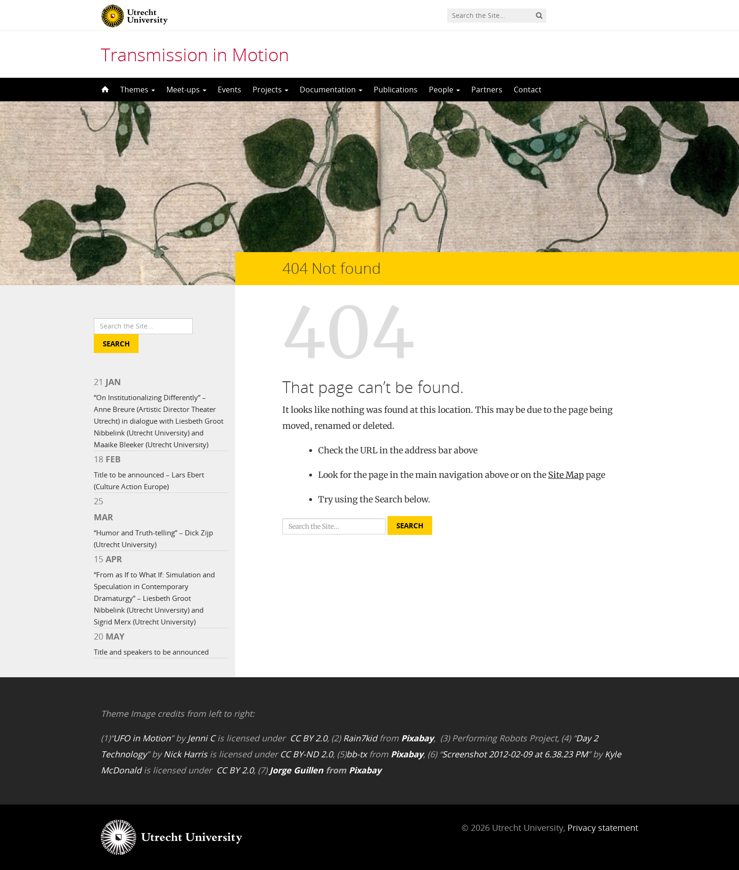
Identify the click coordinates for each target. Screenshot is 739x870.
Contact (528, 89)
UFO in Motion (142, 738)
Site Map (566, 474)
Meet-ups (186, 89)
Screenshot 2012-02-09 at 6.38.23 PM (515, 754)
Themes (137, 89)
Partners (486, 89)
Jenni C (201, 738)
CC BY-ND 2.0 (306, 754)
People (444, 89)
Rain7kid (360, 738)
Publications (396, 89)
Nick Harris (185, 754)
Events (229, 89)
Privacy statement (602, 827)
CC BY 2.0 (308, 738)
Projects (270, 89)
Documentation (331, 89)
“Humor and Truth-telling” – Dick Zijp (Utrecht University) (153, 538)
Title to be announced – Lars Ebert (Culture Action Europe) (149, 480)
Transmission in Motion (195, 54)
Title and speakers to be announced (151, 652)
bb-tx (356, 754)
